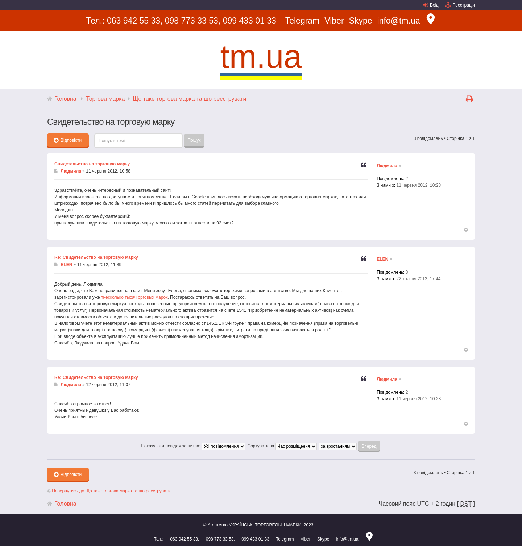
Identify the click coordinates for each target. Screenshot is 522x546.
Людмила (71, 171)
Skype (360, 20)
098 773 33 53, (192, 20)
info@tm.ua (398, 20)
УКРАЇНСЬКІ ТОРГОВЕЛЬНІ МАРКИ (265, 525)
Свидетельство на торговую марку (92, 163)
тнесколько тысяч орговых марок (134, 297)
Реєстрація (464, 5)
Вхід (434, 5)
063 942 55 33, (134, 20)
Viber (334, 20)
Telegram (302, 20)
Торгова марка (105, 99)
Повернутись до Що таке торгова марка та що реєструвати (109, 490)
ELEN (66, 264)
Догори (465, 230)
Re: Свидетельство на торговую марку (96, 257)
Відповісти (68, 140)
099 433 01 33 (249, 20)
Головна (65, 99)
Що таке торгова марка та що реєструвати (189, 99)
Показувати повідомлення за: (193, 445)
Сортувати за (281, 445)
